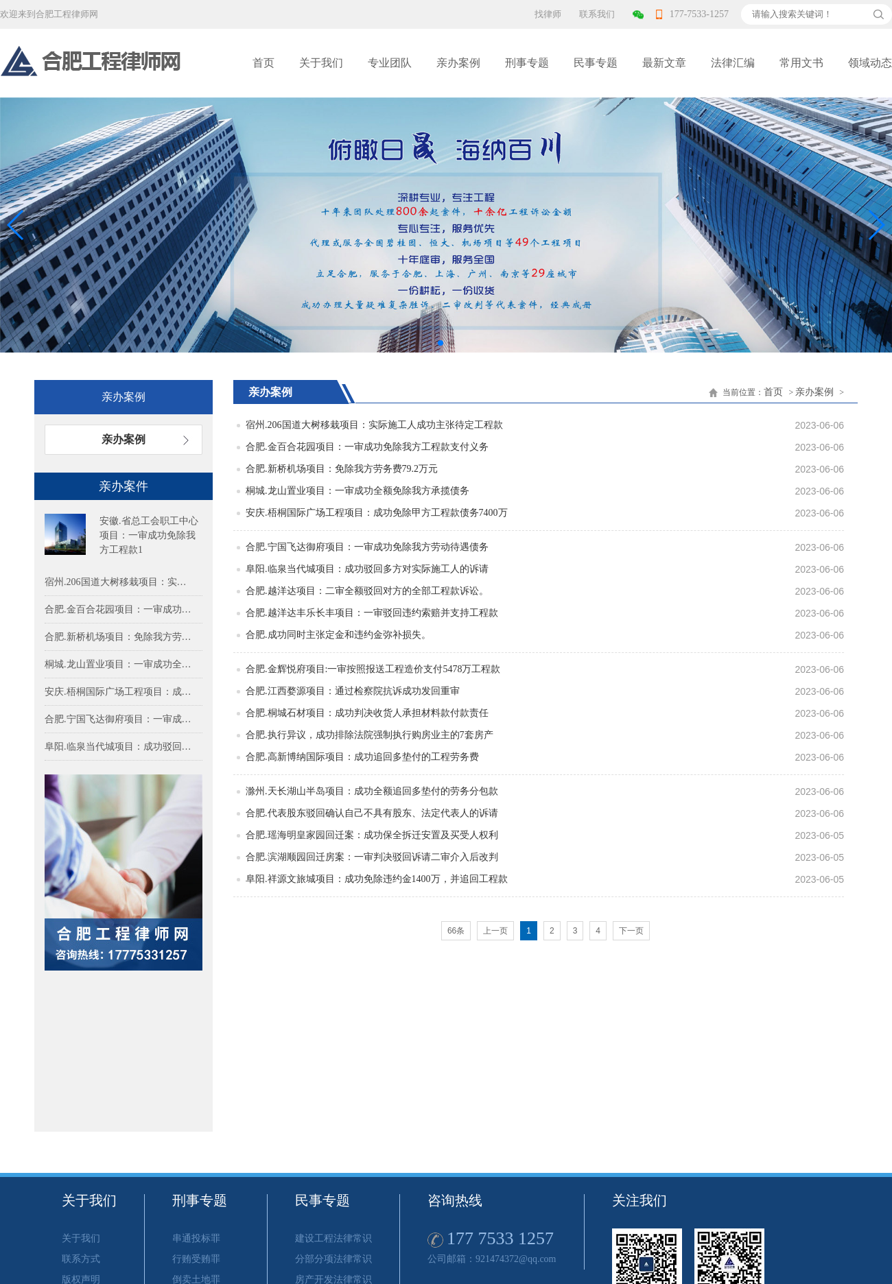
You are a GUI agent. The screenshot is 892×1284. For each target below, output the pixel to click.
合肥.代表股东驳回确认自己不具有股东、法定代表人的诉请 (372, 813)
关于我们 (321, 63)
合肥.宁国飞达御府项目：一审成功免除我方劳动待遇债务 (367, 547)
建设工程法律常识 (333, 1238)
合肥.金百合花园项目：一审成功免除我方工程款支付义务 (367, 447)
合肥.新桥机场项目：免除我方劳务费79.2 (120, 637)
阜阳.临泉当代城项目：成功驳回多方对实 (120, 746)
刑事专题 (527, 63)
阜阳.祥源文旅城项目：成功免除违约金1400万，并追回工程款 (377, 879)
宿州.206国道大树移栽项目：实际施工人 (120, 582)
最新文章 (664, 63)
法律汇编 (733, 63)
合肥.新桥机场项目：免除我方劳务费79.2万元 (342, 469)
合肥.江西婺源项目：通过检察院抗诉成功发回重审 (353, 691)
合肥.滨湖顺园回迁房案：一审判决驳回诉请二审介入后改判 (372, 857)
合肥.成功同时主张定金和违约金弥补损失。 (338, 635)
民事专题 (596, 63)
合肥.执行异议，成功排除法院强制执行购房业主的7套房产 (369, 735)
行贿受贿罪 (196, 1259)
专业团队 (390, 63)
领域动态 (870, 63)
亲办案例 (458, 63)
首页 (263, 63)
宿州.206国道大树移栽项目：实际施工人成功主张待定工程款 (374, 425)
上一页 (495, 931)
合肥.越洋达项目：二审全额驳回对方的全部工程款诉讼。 (367, 591)
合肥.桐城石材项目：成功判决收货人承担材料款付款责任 (367, 713)
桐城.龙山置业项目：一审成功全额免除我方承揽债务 (357, 491)
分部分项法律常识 (333, 1259)
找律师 (548, 14)
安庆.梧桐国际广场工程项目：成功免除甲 (120, 692)
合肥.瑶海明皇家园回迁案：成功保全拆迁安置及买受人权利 (372, 835)
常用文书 (801, 63)
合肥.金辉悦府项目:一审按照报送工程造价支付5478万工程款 (373, 669)
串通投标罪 (196, 1238)
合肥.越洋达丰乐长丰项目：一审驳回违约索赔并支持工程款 (372, 613)
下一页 (631, 931)
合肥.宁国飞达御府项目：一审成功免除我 (120, 719)
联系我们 (597, 14)
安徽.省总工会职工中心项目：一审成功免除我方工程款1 (148, 535)
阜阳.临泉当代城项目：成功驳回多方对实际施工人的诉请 (367, 569)
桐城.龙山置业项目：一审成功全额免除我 (120, 664)
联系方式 (81, 1259)
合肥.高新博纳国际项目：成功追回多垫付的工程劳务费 (362, 757)
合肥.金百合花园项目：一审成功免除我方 (120, 609)
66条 (456, 931)
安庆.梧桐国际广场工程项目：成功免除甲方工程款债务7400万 (377, 513)
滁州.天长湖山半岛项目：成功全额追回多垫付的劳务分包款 (372, 791)
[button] (876, 225)
